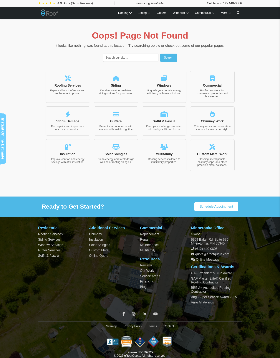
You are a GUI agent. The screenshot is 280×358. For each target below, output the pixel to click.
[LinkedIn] (144, 314)
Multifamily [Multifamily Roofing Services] (147, 250)
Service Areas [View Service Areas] (150, 276)
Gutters (161, 12)
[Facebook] (123, 314)
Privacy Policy (133, 326)
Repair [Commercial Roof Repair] (145, 239)
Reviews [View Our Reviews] (146, 265)
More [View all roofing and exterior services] (226, 12)
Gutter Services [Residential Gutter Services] (49, 250)
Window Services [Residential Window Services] (50, 245)
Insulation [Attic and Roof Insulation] (96, 239)
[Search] (238, 12)
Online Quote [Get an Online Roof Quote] (98, 256)
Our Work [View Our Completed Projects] (147, 271)
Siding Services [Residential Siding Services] (49, 239)
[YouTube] (155, 314)
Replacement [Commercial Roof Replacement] (149, 234)
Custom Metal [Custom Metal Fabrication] (99, 250)
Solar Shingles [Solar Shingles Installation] (99, 245)
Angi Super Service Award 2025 (214, 297)
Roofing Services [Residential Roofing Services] (50, 234)
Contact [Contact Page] (169, 326)
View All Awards (202, 302)
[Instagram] (133, 314)
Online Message (207, 259)
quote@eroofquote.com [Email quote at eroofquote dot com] (212, 254)
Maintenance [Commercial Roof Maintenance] (149, 245)
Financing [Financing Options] (147, 281)
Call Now (224, 3)
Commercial (205, 12)
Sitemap (111, 326)
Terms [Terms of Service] (153, 326)
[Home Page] (49, 14)
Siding (144, 12)
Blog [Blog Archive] (143, 287)
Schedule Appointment (216, 206)
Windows (180, 12)
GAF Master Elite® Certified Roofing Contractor (211, 280)
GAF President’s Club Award (211, 273)
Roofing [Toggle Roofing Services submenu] (125, 12)
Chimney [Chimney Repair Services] (95, 234)
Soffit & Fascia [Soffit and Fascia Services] (48, 256)
